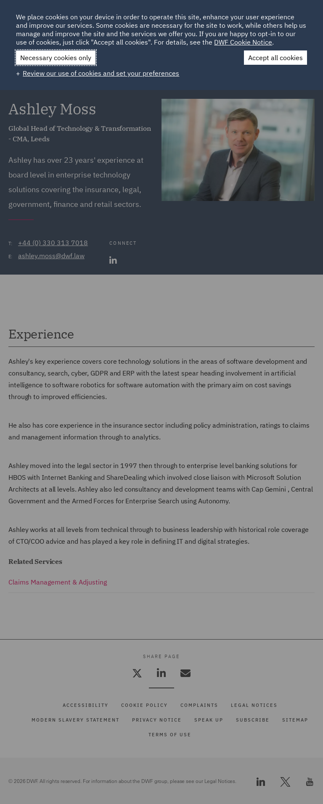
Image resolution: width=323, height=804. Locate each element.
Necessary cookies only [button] (55, 57)
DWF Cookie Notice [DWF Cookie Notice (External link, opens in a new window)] (243, 42)
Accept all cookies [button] (275, 57)
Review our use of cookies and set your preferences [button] (101, 73)
